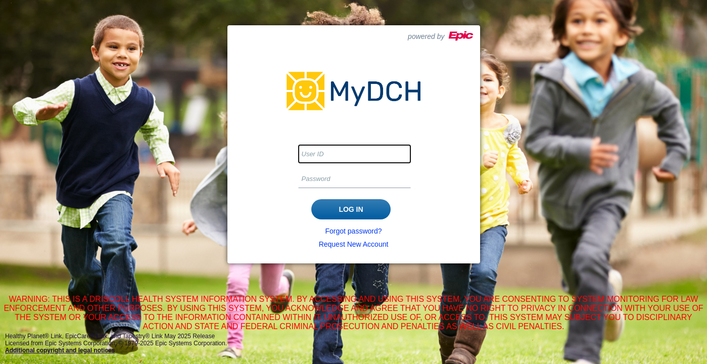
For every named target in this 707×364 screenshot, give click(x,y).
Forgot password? (353, 231)
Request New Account (354, 244)
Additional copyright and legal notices (60, 350)
